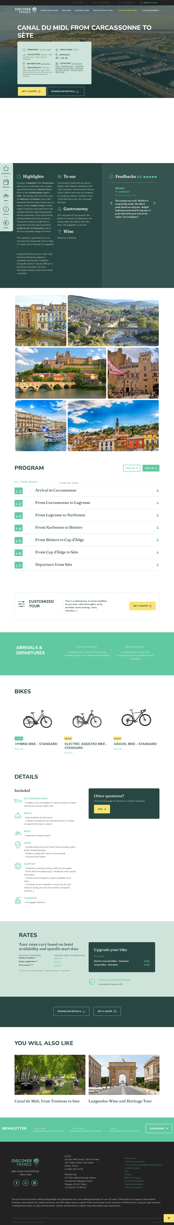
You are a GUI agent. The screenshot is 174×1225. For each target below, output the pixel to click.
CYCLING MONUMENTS (150, 11)
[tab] (69, 483)
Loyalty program (132, 1168)
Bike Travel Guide (133, 1177)
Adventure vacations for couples (69, 67)
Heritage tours (67, 66)
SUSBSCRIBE (159, 1128)
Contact (128, 1174)
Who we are (130, 1158)
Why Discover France (135, 1161)
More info (19, 748)
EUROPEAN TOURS (82, 11)
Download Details (65, 91)
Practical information (134, 1184)
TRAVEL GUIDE (77, 3)
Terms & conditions (133, 1187)
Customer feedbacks (134, 1181)
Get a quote (31, 91)
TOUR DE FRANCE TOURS (127, 11)
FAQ (102, 809)
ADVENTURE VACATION (49, 11)
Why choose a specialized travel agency (143, 1164)
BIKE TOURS (66, 11)
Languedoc (45, 63)
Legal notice (158, 1222)
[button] (112, 203)
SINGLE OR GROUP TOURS (103, 11)
